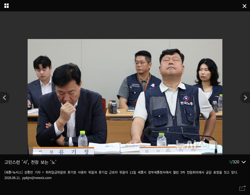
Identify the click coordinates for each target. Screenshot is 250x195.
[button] (245, 97)
